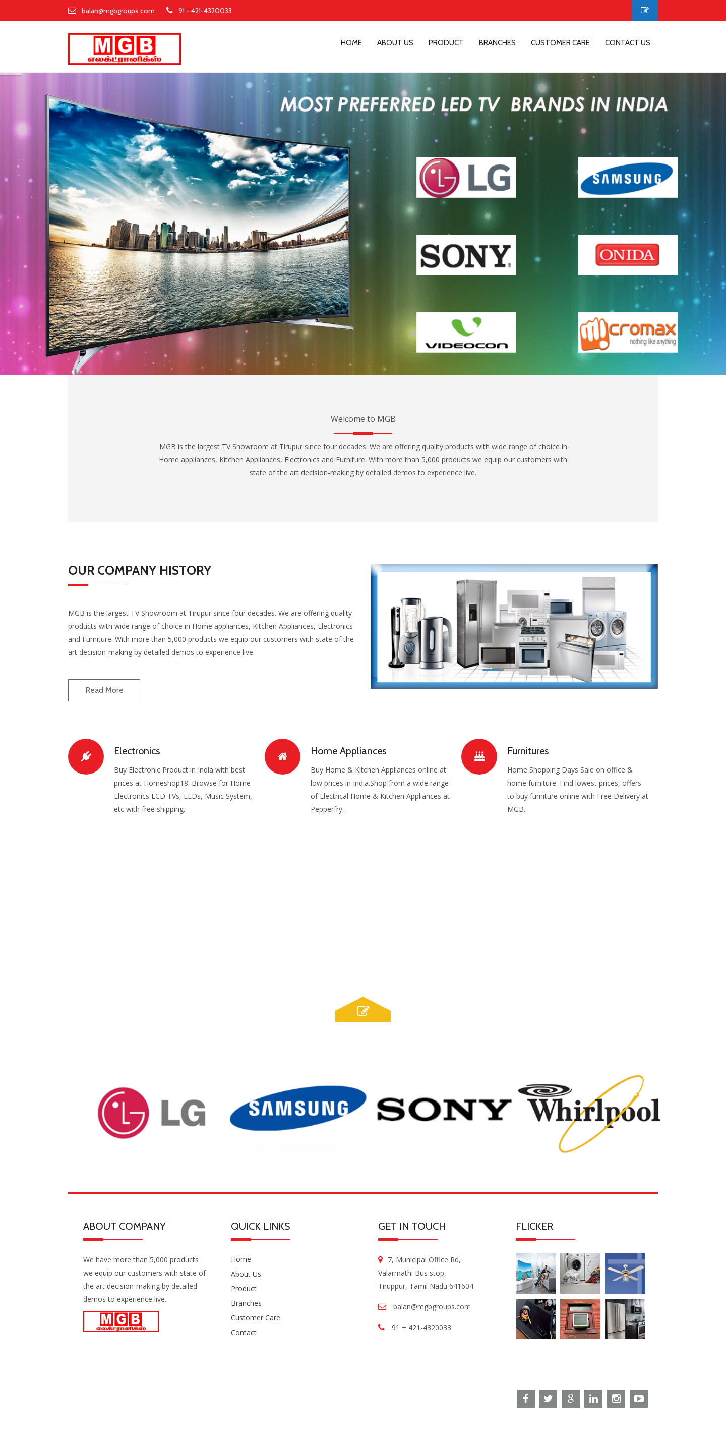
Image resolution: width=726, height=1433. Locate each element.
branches (497, 42)
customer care (560, 42)
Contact (244, 1332)
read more (104, 690)
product (446, 42)
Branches (246, 1303)
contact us (627, 42)
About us (246, 1274)
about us (395, 42)
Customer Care (255, 1317)
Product (244, 1288)
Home (241, 1259)
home (351, 42)
